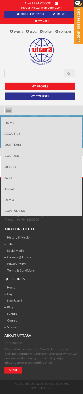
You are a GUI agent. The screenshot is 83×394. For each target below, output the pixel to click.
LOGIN (22, 14)
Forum (47, 31)
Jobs (8, 177)
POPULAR (65, 31)
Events (18, 31)
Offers (10, 166)
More (13, 370)
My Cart (43, 20)
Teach (9, 189)
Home (9, 122)
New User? (14, 300)
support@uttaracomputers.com (41, 7)
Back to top (41, 388)
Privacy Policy (16, 264)
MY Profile (39, 86)
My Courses (40, 96)
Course (12, 320)
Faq (9, 294)
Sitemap (12, 327)
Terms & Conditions (21, 270)
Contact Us (14, 211)
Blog (33, 31)
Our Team (12, 144)
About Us (12, 133)
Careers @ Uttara (19, 257)
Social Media (15, 250)
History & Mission (19, 237)
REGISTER (37, 14)
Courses (11, 155)
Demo (9, 200)
